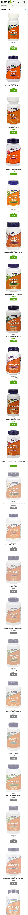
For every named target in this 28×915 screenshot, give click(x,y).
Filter (24, 9)
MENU (4, 2)
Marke (5, 5)
